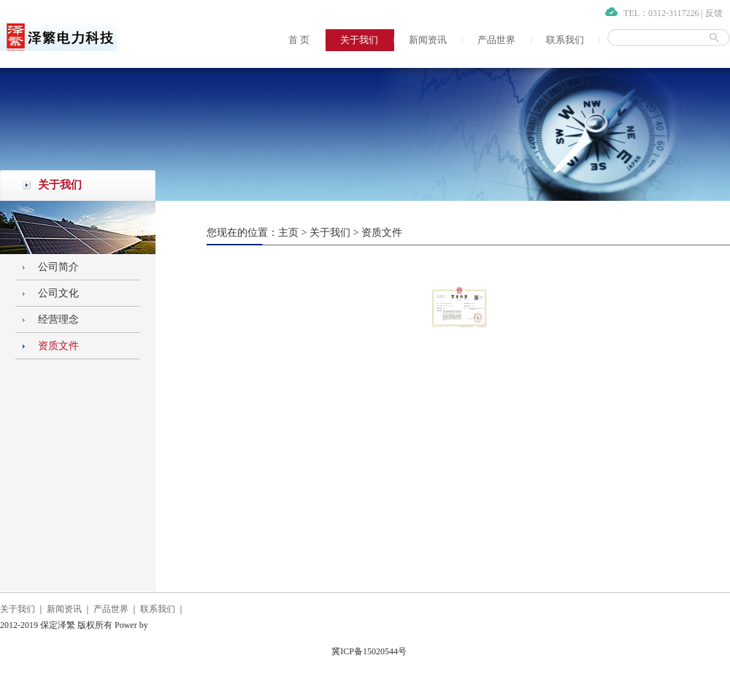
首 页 (299, 39)
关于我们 (359, 39)
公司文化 (58, 293)
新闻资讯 (428, 39)
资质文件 (58, 345)
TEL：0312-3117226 (661, 13)
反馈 (714, 13)
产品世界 (496, 39)
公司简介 (58, 266)
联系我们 (565, 39)
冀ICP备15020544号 (369, 651)
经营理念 (58, 319)
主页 (288, 232)
